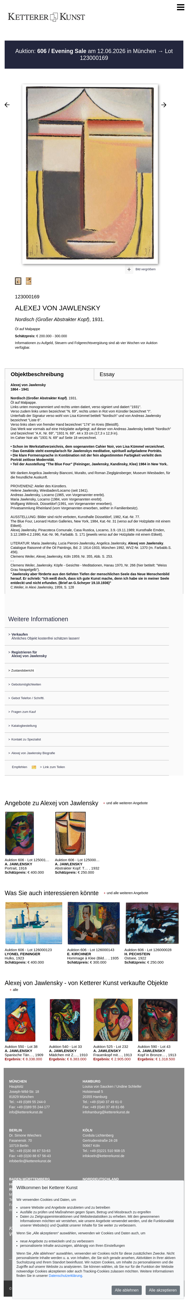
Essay (107, 374)
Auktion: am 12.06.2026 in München (86, 51)
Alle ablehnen (127, 1290)
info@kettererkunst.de (26, 1112)
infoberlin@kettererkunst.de (30, 1161)
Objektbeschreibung (37, 374)
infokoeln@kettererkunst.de (103, 1156)
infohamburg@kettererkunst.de (105, 1112)
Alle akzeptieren (163, 1290)
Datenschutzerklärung (65, 1276)
